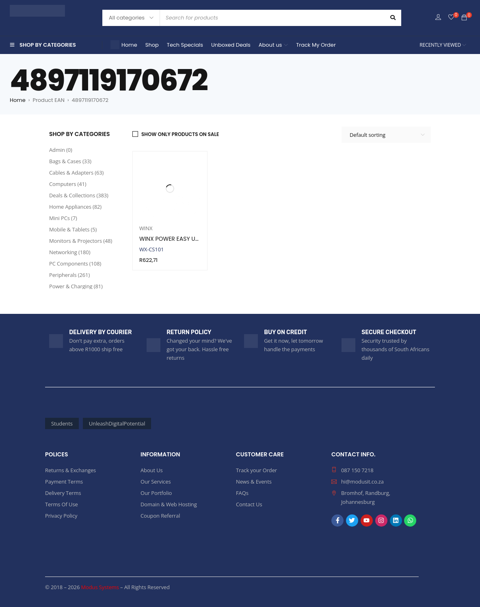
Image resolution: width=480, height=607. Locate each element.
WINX (145, 228)
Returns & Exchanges (70, 470)
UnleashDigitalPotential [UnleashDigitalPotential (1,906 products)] (117, 423)
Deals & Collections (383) (78, 195)
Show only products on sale (180, 134)
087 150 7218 (357, 470)
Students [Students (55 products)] (62, 423)
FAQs (242, 493)
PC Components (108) (75, 263)
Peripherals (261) (69, 275)
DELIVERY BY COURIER (100, 332)
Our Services (156, 481)
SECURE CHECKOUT (388, 332)
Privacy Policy (61, 515)
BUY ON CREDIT (285, 332)
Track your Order (256, 470)
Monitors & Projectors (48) (80, 240)
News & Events (254, 481)
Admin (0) (60, 149)
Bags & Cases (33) (70, 161)
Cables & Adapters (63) (76, 172)
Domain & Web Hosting (169, 504)
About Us (152, 470)
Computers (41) (67, 184)
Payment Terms (64, 481)
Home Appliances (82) (75, 206)
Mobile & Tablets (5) (73, 229)
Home (18, 100)
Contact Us (249, 504)
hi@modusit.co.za (362, 481)
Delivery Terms (63, 493)
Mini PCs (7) (63, 218)
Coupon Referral (160, 515)
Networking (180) (69, 252)
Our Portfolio (156, 493)
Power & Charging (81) (76, 286)
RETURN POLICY (188, 332)
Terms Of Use (61, 504)
